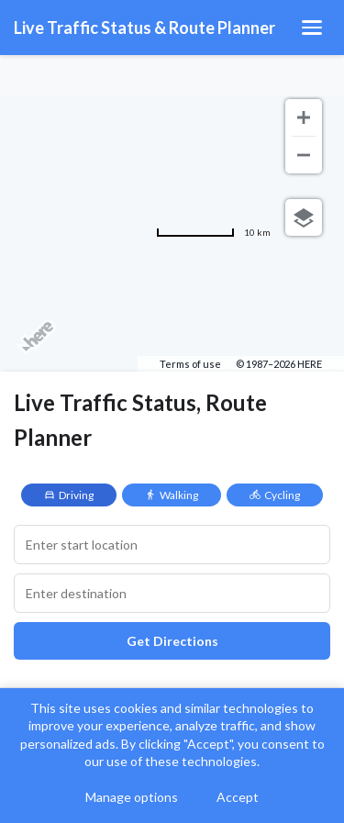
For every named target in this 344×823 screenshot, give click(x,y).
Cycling (275, 495)
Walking (171, 495)
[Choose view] (303, 217)
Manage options (131, 797)
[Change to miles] (213, 232)
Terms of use (190, 364)
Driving (69, 495)
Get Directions (172, 641)
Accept (237, 797)
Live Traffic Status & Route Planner (144, 27)
